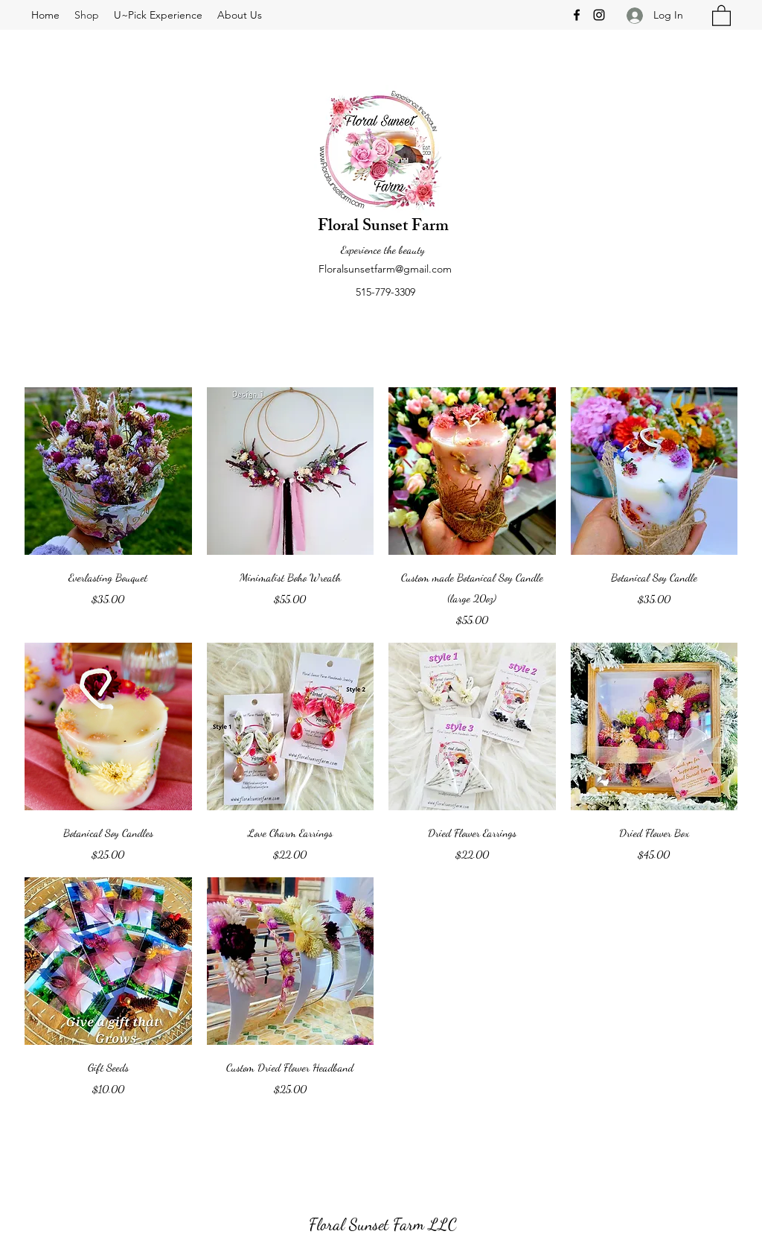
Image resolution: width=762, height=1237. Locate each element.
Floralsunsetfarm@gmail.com (385, 269)
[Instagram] (599, 14)
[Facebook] (576, 14)
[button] (721, 15)
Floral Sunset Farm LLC (383, 1224)
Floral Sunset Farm (383, 227)
